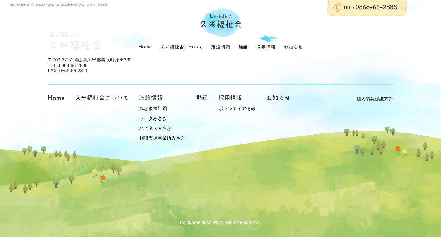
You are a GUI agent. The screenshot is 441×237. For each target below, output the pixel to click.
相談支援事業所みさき (162, 138)
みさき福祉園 (153, 108)
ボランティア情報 (237, 108)
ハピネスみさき (155, 128)
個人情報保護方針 (374, 98)
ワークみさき (153, 118)
